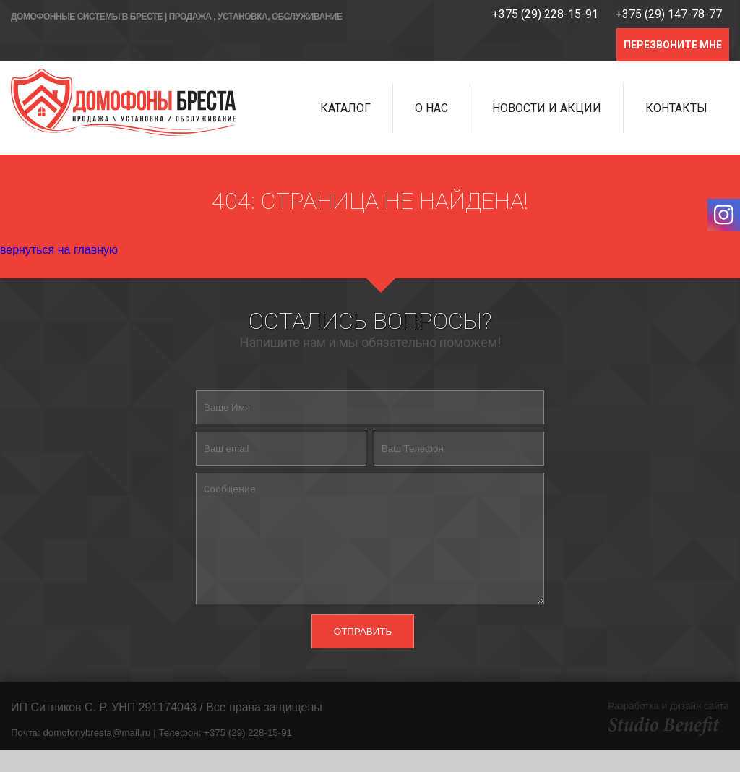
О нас (431, 108)
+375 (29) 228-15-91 (545, 14)
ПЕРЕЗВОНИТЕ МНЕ (673, 45)
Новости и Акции (546, 108)
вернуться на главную (59, 250)
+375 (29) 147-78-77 (669, 14)
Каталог (345, 108)
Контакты (676, 108)
